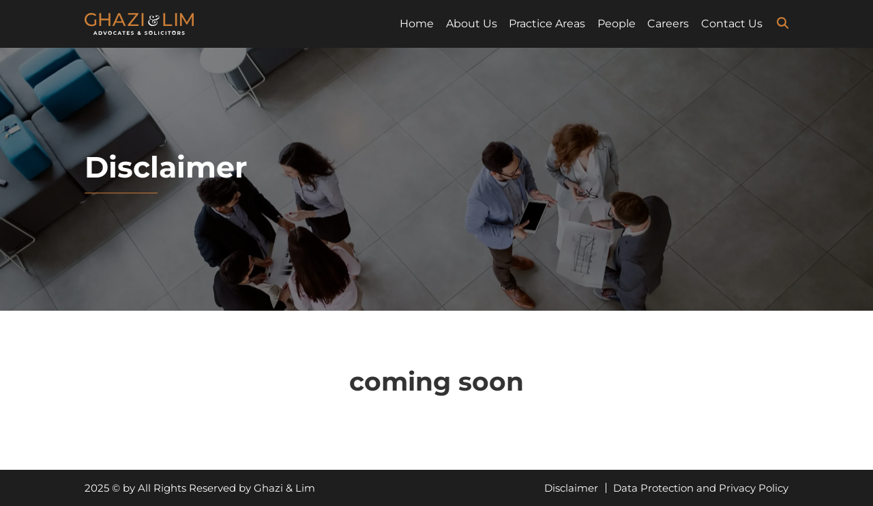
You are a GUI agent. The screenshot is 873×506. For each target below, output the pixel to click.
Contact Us (732, 23)
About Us (471, 23)
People (616, 23)
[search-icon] (782, 23)
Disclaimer (571, 488)
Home (417, 23)
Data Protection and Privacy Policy (700, 488)
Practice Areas (547, 23)
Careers (668, 23)
